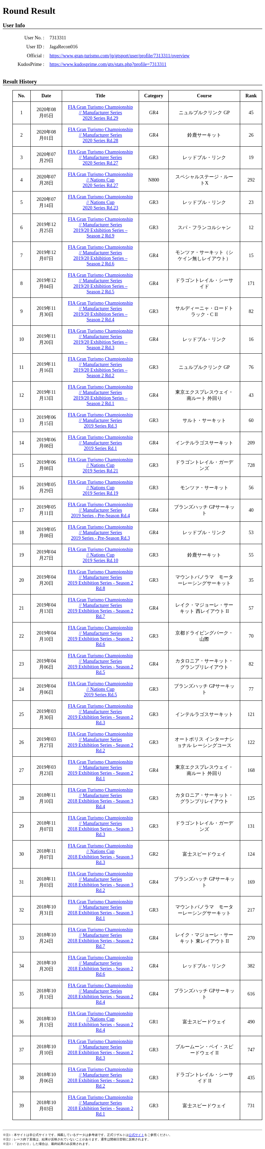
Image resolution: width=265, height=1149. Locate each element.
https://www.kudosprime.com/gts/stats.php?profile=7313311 (107, 64)
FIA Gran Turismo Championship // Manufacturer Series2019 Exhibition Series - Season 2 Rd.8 (100, 580)
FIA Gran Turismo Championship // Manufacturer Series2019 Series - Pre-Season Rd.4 (100, 510)
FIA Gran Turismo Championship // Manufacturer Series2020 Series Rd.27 (100, 157)
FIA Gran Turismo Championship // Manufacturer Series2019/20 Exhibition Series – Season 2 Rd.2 (100, 367)
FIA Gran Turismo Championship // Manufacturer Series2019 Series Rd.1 (100, 443)
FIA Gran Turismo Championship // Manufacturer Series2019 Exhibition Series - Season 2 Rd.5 (100, 664)
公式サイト (136, 1135)
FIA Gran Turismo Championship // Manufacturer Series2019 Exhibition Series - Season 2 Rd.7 (100, 608)
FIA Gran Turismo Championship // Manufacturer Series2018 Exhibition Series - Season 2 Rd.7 (100, 938)
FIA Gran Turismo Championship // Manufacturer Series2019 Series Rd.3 (100, 420)
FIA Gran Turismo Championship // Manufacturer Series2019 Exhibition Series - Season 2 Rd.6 (100, 636)
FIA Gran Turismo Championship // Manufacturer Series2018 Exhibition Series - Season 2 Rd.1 (100, 1106)
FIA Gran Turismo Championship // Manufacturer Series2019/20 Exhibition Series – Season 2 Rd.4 (100, 311)
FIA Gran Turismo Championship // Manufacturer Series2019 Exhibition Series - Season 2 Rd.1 (100, 770)
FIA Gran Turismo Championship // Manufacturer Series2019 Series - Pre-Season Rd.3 (100, 532)
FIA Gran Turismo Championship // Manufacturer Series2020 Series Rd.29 (100, 113)
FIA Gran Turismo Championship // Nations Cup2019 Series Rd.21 (100, 465)
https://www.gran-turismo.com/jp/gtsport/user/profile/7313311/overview (119, 55)
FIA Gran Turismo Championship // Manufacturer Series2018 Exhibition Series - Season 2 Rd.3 (100, 1050)
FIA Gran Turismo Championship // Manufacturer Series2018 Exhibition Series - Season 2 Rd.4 (100, 994)
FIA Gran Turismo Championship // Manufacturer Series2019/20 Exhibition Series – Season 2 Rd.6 (100, 255)
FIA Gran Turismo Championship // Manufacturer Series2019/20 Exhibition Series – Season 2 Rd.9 (100, 227)
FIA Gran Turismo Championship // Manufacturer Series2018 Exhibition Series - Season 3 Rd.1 (100, 910)
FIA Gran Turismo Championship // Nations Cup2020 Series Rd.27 (100, 180)
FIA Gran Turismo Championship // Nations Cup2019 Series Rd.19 (100, 488)
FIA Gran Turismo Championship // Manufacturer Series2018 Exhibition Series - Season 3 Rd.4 (100, 798)
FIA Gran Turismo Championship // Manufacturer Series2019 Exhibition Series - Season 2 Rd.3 (100, 714)
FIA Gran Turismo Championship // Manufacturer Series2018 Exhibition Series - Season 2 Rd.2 (100, 1078)
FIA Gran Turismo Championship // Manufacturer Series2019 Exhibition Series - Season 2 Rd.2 (100, 742)
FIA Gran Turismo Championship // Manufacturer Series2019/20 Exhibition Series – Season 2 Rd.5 (100, 283)
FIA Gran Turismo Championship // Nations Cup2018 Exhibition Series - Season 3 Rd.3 (100, 854)
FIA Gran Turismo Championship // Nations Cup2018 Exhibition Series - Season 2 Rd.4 (100, 1022)
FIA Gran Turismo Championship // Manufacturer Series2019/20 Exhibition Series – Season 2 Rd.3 (100, 339)
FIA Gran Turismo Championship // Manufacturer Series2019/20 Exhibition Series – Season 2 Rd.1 (100, 395)
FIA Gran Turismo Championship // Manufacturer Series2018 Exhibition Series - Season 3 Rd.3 (100, 826)
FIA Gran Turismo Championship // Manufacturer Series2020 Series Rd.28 (100, 135)
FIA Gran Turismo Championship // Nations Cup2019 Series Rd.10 (100, 555)
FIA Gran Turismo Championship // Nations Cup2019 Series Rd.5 (100, 689)
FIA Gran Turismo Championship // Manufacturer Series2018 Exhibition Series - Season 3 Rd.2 (100, 882)
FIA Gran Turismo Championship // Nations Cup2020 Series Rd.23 (100, 202)
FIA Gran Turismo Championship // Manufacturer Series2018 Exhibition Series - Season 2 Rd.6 (100, 966)
